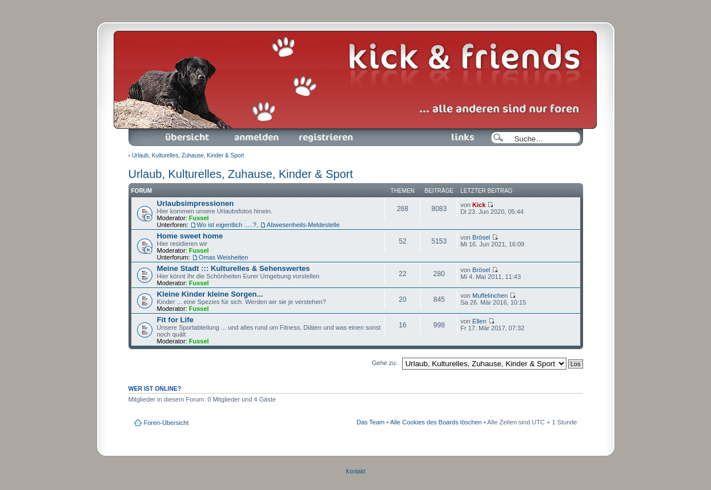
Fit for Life (175, 319)
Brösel (481, 237)
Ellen (479, 321)
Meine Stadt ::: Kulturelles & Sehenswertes (233, 268)
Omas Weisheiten (223, 257)
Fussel (199, 217)
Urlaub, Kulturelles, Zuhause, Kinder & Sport (188, 155)
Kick (478, 204)
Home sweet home (190, 236)
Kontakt (355, 471)
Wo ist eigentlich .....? (226, 224)
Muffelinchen (490, 295)
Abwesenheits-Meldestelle (303, 224)
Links (458, 137)
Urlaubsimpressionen (195, 203)
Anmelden (256, 137)
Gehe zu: (384, 362)
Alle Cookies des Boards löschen (436, 422)
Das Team (370, 422)
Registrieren (325, 137)
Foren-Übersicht (188, 137)
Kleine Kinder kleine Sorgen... (210, 294)
